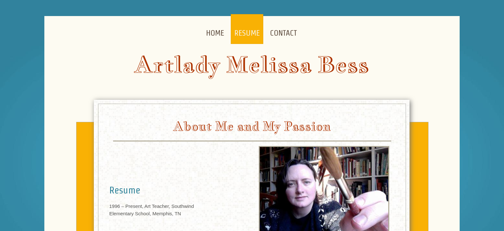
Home (215, 33)
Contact (283, 33)
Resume (247, 33)
